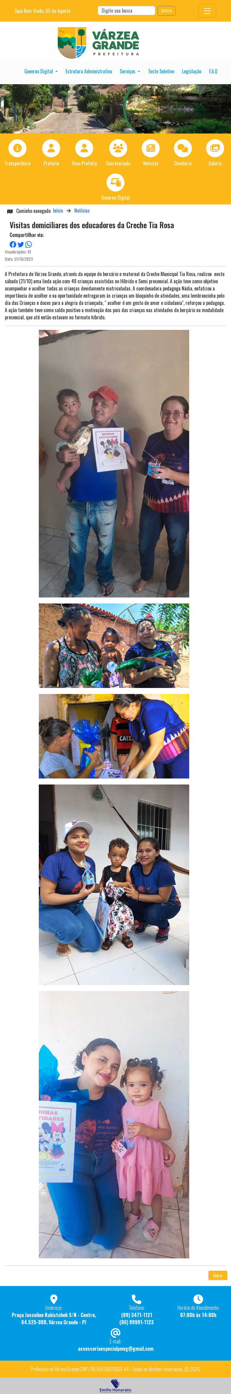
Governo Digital (39, 71)
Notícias (82, 210)
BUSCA (167, 10)
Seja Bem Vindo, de (42, 10)
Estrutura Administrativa (89, 71)
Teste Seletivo (161, 71)
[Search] (126, 10)
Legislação (191, 71)
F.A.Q (213, 71)
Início (58, 210)
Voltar (218, 1275)
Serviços (128, 71)
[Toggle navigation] (207, 11)
